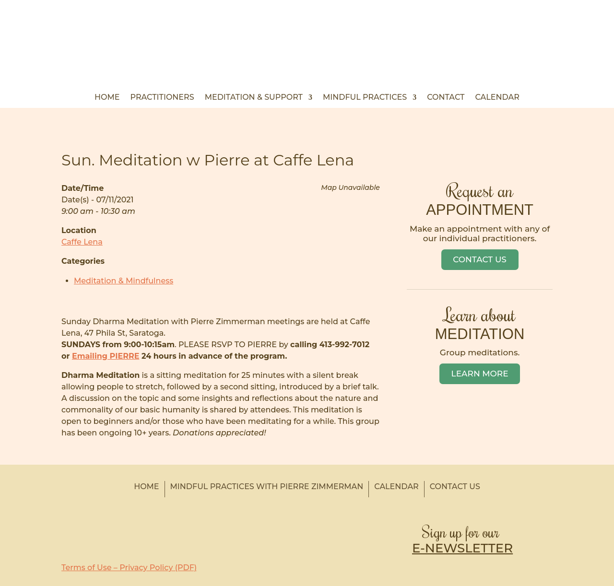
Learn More (479, 373)
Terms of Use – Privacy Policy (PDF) (129, 567)
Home (106, 98)
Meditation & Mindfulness (123, 280)
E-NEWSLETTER (462, 548)
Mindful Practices (365, 98)
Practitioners (162, 98)
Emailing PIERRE (105, 356)
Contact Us (480, 259)
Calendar (497, 98)
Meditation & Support (254, 98)
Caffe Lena (82, 241)
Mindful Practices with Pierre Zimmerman (267, 486)
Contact (445, 98)
